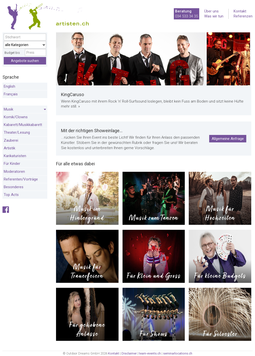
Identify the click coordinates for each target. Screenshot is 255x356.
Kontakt (240, 11)
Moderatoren (14, 171)
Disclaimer (129, 353)
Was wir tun (213, 16)
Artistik (9, 148)
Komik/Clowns (16, 117)
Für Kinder (12, 163)
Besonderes (13, 187)
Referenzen (243, 16)
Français (11, 94)
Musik (25, 109)
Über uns (211, 11)
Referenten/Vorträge (21, 179)
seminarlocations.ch (177, 353)
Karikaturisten (15, 156)
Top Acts (11, 194)
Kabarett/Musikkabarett (23, 124)
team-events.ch (150, 353)
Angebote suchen (25, 61)
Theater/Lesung (17, 132)
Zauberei (11, 140)
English (9, 86)
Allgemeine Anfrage (228, 138)
